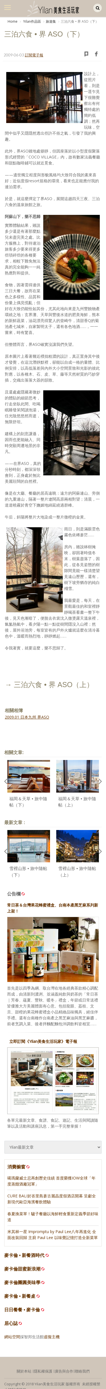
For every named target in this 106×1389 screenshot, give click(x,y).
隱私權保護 (43, 1371)
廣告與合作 (64, 1371)
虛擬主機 (52, 1336)
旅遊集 (51, 21)
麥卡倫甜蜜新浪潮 (22, 1269)
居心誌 (11, 1323)
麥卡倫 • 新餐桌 (20, 1296)
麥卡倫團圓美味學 (22, 1282)
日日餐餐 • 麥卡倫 (22, 1309)
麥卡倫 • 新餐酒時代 (24, 1255)
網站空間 (12, 1336)
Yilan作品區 (31, 21)
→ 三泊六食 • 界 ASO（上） (49, 685)
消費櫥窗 (19, 1167)
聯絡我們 (82, 1371)
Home (13, 21)
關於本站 (24, 1371)
